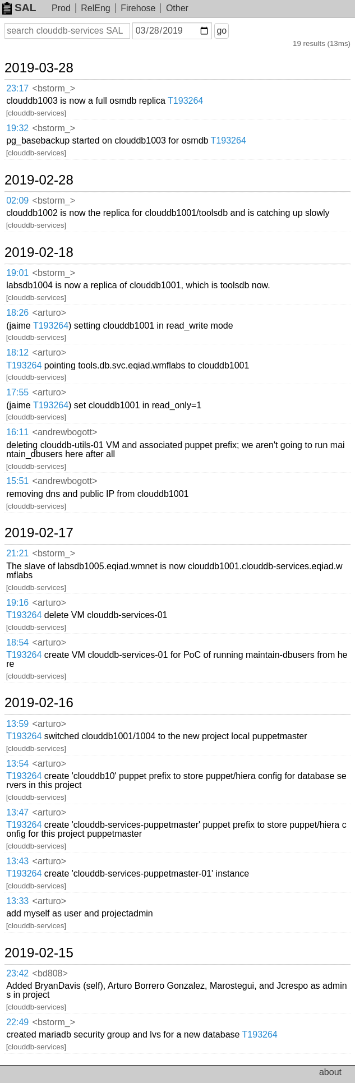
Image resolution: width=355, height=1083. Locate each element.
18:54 (17, 642)
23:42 (17, 973)
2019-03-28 (38, 67)
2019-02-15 (38, 952)
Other (177, 8)
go (221, 30)
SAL (19, 7)
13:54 (17, 763)
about (330, 1072)
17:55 (17, 392)
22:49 (17, 1022)
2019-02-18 (38, 252)
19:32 (17, 128)
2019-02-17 (38, 532)
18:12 (17, 352)
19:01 (17, 273)
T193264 (185, 100)
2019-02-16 (38, 702)
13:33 (17, 901)
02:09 (17, 200)
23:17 (17, 88)
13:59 (17, 724)
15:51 (17, 481)
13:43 (17, 861)
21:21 (17, 553)
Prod (61, 8)
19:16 (17, 602)
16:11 (17, 432)
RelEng (95, 8)
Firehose (138, 8)
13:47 (17, 812)
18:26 (17, 312)
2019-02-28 (38, 180)
